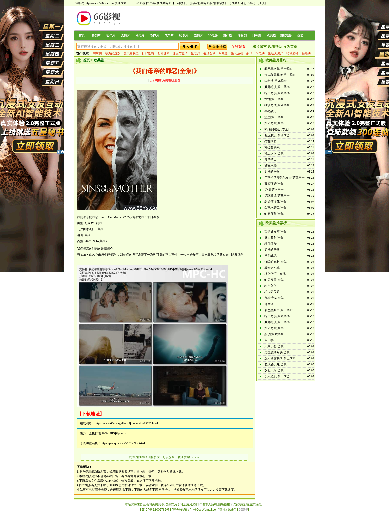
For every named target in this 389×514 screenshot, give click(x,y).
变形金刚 (209, 53)
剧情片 (198, 35)
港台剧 (242, 35)
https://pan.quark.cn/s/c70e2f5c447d (123, 443)
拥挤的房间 (272, 171)
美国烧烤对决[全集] (277, 352)
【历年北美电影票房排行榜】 (207, 3)
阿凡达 (223, 53)
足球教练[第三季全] (277, 195)
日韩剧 (256, 35)
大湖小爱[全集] (274, 346)
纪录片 (183, 35)
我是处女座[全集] (276, 231)
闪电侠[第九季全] (276, 81)
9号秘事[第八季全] (276, 129)
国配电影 (286, 35)
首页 (82, 35)
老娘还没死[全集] (276, 201)
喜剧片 (96, 35)
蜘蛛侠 (97, 53)
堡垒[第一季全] (274, 117)
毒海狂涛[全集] (274, 183)
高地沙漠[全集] (274, 298)
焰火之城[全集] (274, 123)
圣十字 (269, 340)
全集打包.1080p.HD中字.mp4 (108, 433)
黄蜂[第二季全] (274, 99)
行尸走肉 (148, 53)
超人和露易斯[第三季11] (280, 75)
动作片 (110, 35)
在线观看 (238, 47)
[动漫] (262, 3)
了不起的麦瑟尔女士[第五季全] (285, 177)
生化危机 (237, 53)
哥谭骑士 (270, 159)
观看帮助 (275, 47)
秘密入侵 (270, 165)
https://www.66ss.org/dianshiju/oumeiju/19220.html (126, 423)
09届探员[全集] (274, 214)
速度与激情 (180, 53)
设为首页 (290, 47)
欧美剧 (271, 35)
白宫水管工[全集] (276, 207)
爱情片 (125, 35)
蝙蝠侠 (306, 53)
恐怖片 (154, 35)
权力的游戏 (112, 53)
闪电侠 (260, 53)
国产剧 (227, 35)
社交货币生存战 (275, 274)
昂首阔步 (270, 141)
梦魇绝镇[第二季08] (277, 87)
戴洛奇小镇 (272, 268)
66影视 (140, 3)
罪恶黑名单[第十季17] (279, 69)
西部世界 (163, 53)
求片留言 (260, 47)
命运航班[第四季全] (277, 135)
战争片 (169, 35)
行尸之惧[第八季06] (277, 93)
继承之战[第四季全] (277, 105)
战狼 (249, 53)
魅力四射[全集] (274, 237)
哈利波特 (292, 53)
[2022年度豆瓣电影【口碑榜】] (166, 3)
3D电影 (213, 35)
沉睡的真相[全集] (276, 262)
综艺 (300, 35)
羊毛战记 (270, 111)
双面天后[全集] (274, 370)
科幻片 (139, 35)
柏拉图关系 (272, 147)
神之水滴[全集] (274, 153)
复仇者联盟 (131, 53)
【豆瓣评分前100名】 (242, 3)
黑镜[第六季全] (274, 189)
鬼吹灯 (195, 53)
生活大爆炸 (275, 53)
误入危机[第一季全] (277, 376)
